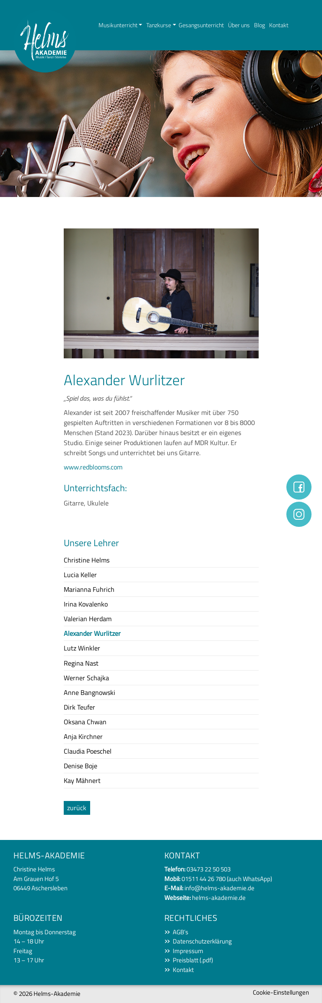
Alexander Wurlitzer (92, 633)
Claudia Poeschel (88, 751)
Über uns (239, 25)
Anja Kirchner (83, 736)
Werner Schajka (86, 678)
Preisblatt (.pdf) (193, 960)
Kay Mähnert (82, 780)
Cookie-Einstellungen (281, 992)
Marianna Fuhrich (89, 589)
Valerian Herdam (88, 619)
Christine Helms (86, 560)
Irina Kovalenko (86, 604)
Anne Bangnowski (89, 692)
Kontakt (278, 25)
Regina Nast (81, 663)
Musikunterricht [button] (118, 25)
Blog (259, 25)
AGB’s (180, 932)
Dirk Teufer (79, 707)
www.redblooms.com (93, 467)
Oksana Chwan (85, 722)
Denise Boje (80, 766)
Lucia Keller (80, 575)
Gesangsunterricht (201, 25)
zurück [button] (76, 808)
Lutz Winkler (82, 648)
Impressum (188, 951)
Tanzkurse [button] (158, 25)
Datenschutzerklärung (202, 941)
